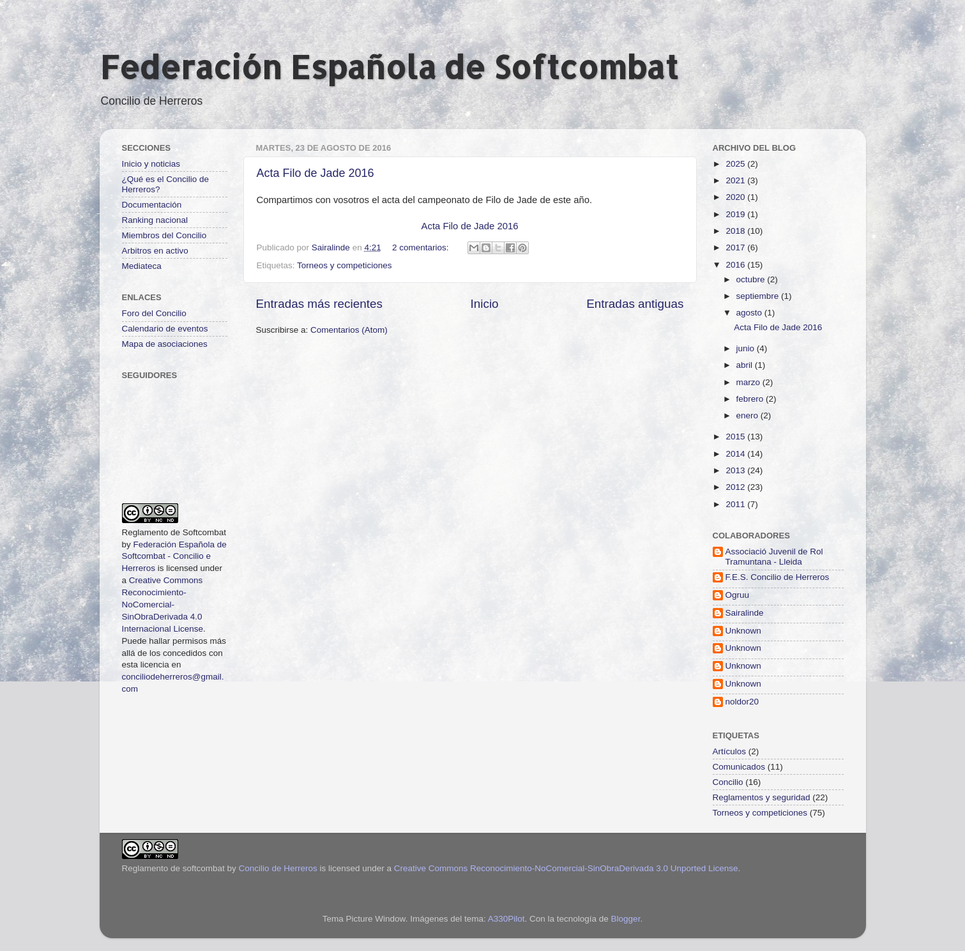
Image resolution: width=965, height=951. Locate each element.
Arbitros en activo (155, 250)
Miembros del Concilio (164, 235)
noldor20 (742, 701)
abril (745, 365)
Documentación (152, 204)
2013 (736, 470)
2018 (736, 231)
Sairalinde (745, 613)
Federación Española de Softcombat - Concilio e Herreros (174, 557)
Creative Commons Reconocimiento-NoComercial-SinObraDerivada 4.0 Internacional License (163, 604)
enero (748, 415)
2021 (736, 180)
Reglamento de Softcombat (174, 532)
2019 (736, 214)
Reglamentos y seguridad (761, 797)
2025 (736, 164)
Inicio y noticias (151, 164)
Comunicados (739, 767)
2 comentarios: (421, 247)
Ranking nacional (155, 220)
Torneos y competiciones (344, 265)
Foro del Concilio (154, 313)
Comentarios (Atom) (349, 330)
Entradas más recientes (319, 303)
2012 (736, 487)
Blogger (626, 919)
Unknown (743, 630)
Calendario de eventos (165, 328)
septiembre (759, 296)
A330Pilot (506, 919)
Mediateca (142, 266)
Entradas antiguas (634, 303)
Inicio (485, 303)
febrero (751, 399)
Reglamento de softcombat (173, 868)
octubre (752, 279)
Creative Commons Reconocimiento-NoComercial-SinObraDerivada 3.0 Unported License (566, 868)
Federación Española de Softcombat (389, 66)
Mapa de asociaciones (165, 344)
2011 (736, 504)
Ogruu (738, 595)
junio (746, 348)
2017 (736, 247)
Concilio (728, 782)
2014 (736, 454)
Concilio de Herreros (278, 868)
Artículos (730, 751)
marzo (749, 382)
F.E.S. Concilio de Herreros (778, 577)
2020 (736, 197)
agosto (750, 312)
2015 (736, 436)
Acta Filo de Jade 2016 (315, 173)
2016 (736, 265)
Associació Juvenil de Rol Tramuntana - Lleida (774, 557)
